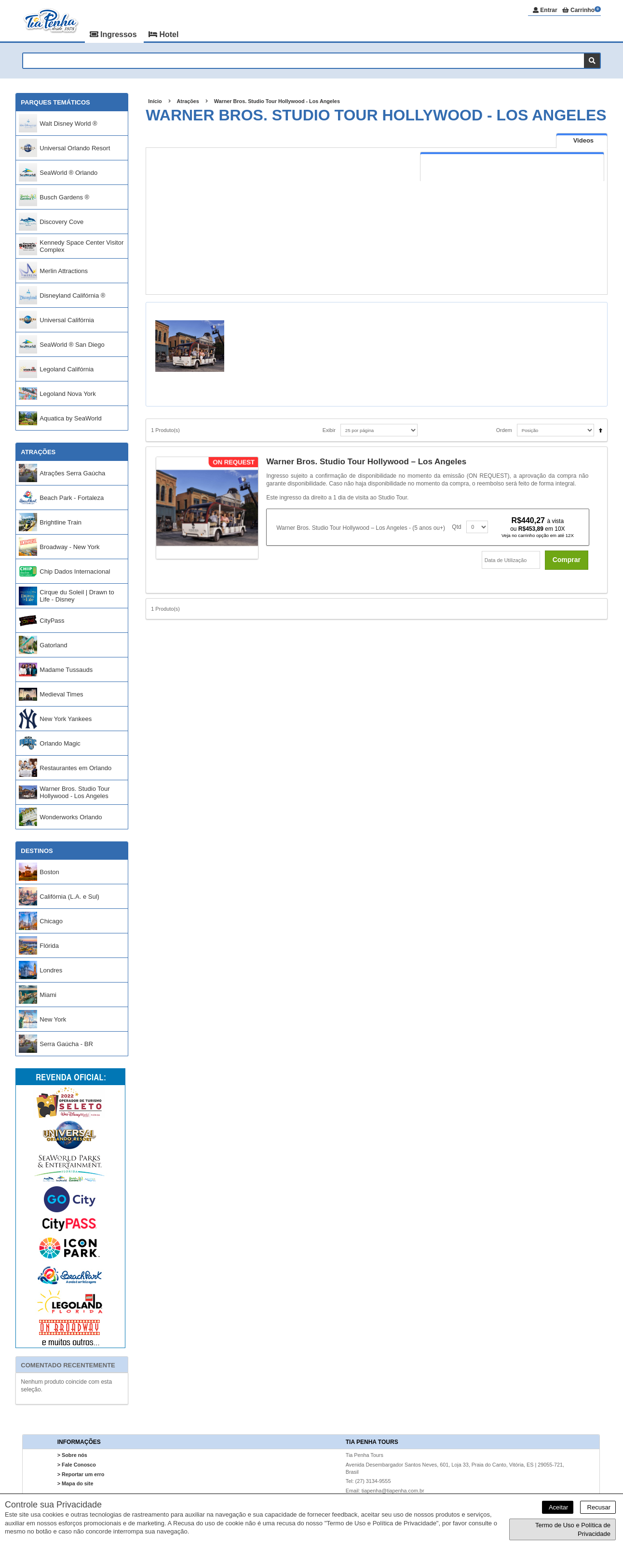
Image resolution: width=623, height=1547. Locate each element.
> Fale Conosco (76, 1465)
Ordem (504, 430)
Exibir (329, 430)
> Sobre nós (72, 1455)
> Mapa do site (75, 1483)
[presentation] (582, 140)
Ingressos (114, 34)
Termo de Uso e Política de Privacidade (572, 1529)
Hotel (163, 34)
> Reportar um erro (81, 1474)
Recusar (597, 1507)
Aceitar (557, 1507)
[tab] (582, 140)
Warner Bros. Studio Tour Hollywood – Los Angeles (366, 461)
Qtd (456, 527)
